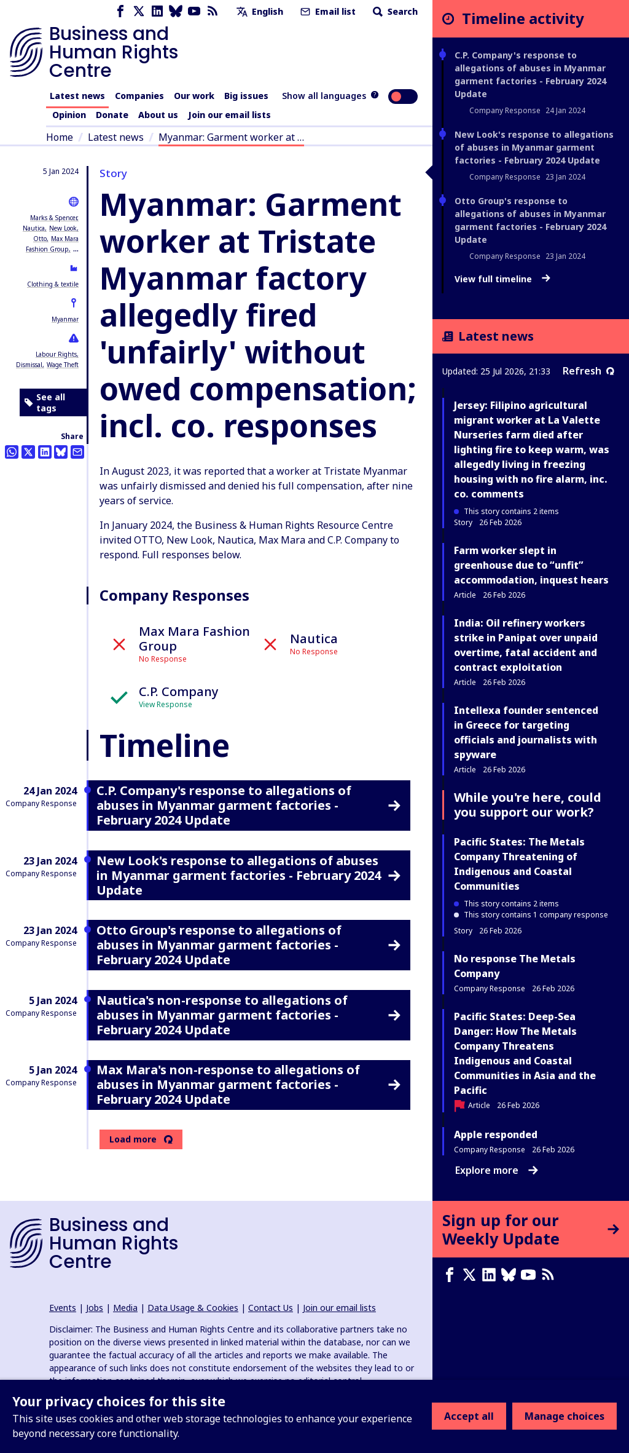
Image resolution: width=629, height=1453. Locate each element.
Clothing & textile (53, 284)
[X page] (138, 11)
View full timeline (502, 279)
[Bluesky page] (175, 11)
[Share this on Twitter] (28, 452)
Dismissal (29, 364)
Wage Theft (63, 364)
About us (158, 115)
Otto (40, 238)
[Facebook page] (120, 11)
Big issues (246, 95)
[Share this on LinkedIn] (45, 452)
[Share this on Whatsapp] (11, 452)
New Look (63, 228)
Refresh (588, 371)
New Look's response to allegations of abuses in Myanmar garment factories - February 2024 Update (534, 147)
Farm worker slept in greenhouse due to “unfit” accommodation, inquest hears (531, 565)
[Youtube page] (194, 11)
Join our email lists (229, 115)
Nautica (34, 228)
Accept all (469, 1416)
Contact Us (270, 1307)
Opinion (69, 115)
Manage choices (564, 1416)
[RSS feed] (212, 11)
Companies (139, 95)
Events (62, 1307)
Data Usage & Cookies (192, 1307)
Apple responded (495, 1134)
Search (394, 11)
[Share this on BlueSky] (61, 452)
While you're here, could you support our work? (527, 804)
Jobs (94, 1307)
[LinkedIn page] (157, 11)
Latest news (77, 95)
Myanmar (65, 319)
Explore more (496, 1170)
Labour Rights (56, 354)
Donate (112, 115)
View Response (165, 704)
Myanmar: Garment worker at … (231, 137)
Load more (133, 1139)
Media (125, 1307)
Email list (327, 11)
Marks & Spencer (53, 217)
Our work (194, 95)
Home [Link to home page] (59, 137)
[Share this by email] (77, 452)
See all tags (45, 402)
